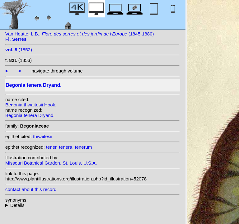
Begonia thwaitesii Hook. (30, 104)
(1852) (18, 49)
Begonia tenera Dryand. (29, 115)
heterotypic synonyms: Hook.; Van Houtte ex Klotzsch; (92, 205)
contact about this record (30, 189)
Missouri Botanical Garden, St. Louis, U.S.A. (51, 163)
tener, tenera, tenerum (69, 147)
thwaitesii (42, 136)
